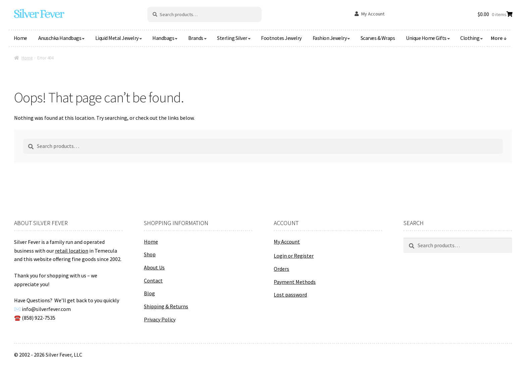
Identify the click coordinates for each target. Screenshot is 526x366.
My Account (372, 14)
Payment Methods (295, 281)
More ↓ (499, 38)
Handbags (163, 38)
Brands (195, 38)
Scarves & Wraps (378, 38)
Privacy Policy (159, 319)
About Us (154, 267)
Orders (281, 268)
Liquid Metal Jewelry (117, 38)
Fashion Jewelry (330, 38)
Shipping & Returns (166, 306)
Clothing (469, 38)
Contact (153, 280)
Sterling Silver (232, 38)
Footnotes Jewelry (281, 38)
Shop (150, 254)
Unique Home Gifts (426, 38)
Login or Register (294, 255)
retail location (71, 250)
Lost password (290, 294)
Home (20, 38)
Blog (149, 293)
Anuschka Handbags (60, 38)
